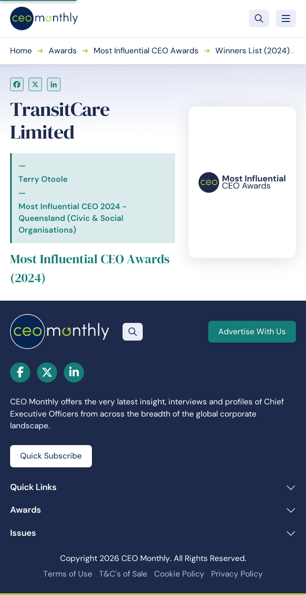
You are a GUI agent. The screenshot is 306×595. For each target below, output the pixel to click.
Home (21, 50)
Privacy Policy (237, 574)
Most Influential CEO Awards (146, 50)
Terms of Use (67, 574)
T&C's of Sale (123, 574)
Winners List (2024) (252, 50)
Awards (63, 50)
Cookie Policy (179, 574)
